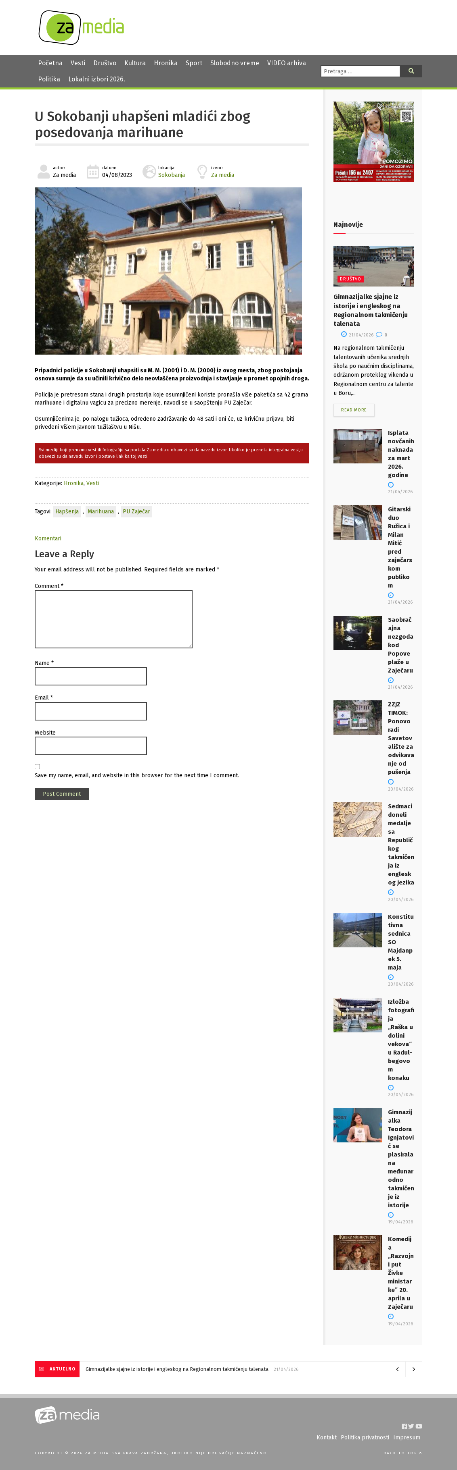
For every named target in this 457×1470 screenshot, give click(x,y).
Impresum (406, 1437)
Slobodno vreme (234, 63)
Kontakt (327, 1437)
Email (44, 697)
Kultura (135, 63)
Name (44, 663)
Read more (354, 410)
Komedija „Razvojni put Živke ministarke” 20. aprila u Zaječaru (401, 1272)
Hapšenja (67, 511)
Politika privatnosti (365, 1437)
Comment (49, 586)
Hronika (166, 63)
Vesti (78, 63)
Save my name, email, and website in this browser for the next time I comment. (137, 775)
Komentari (48, 538)
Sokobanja (171, 175)
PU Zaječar (136, 511)
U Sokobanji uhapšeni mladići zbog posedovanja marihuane (142, 124)
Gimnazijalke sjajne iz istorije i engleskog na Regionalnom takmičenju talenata (177, 1369)
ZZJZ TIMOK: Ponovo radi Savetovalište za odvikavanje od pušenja (401, 738)
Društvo (104, 63)
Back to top (403, 1453)
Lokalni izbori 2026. (96, 79)
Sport (194, 63)
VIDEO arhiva (286, 63)
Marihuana (101, 511)
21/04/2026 (357, 335)
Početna (50, 63)
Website (45, 732)
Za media (222, 175)
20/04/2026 (400, 981)
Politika (49, 79)
